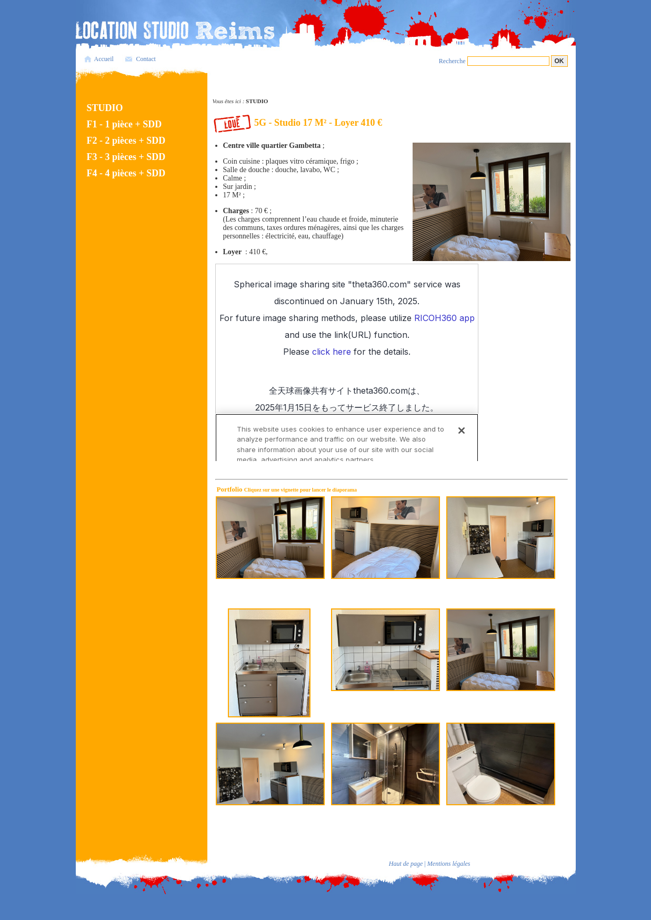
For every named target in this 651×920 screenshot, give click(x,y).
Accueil (104, 59)
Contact (146, 59)
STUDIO (105, 108)
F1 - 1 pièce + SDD (124, 124)
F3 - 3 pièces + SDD (126, 157)
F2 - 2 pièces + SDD (126, 140)
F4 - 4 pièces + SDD (126, 173)
